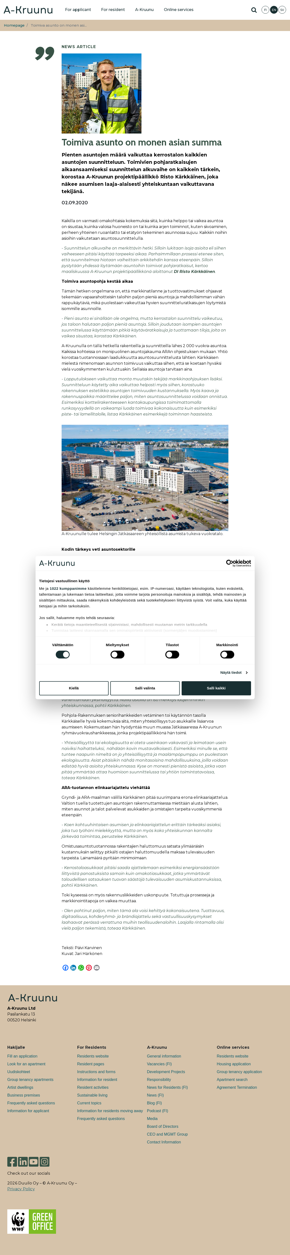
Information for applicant (28, 1111)
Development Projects (166, 1072)
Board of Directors (162, 1126)
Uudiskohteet (18, 1072)
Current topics (89, 1103)
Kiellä (74, 688)
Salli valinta (145, 688)
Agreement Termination (237, 1087)
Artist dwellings (20, 1087)
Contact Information (164, 1142)
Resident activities (93, 1087)
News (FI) (155, 1095)
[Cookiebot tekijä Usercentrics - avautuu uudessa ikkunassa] (229, 563)
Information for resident (97, 1080)
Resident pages (90, 1064)
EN (274, 10)
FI (265, 10)
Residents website (93, 1056)
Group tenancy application (239, 1072)
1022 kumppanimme (68, 588)
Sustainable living (92, 1095)
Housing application (234, 1064)
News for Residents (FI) (167, 1087)
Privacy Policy (21, 1189)
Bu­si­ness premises (23, 1095)
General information (164, 1056)
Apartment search (232, 1080)
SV (282, 10)
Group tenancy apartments (30, 1080)
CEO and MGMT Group (167, 1134)
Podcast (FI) (157, 1111)
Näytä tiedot (231, 673)
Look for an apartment (26, 1064)
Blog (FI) (154, 1103)
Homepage (14, 25)
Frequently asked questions (31, 1103)
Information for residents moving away (110, 1111)
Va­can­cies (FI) (159, 1064)
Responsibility (159, 1080)
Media (152, 1119)
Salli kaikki (216, 688)
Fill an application (22, 1056)
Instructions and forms (96, 1072)
